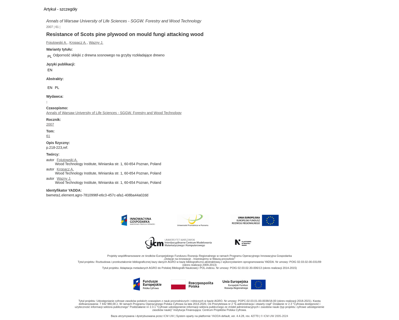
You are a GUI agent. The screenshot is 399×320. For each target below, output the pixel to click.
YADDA (216, 315)
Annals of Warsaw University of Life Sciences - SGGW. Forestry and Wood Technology (123, 21)
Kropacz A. (78, 43)
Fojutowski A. (56, 43)
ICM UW (169, 315)
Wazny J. (96, 43)
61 (57, 27)
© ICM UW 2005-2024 (274, 315)
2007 (49, 27)
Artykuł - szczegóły (60, 9)
